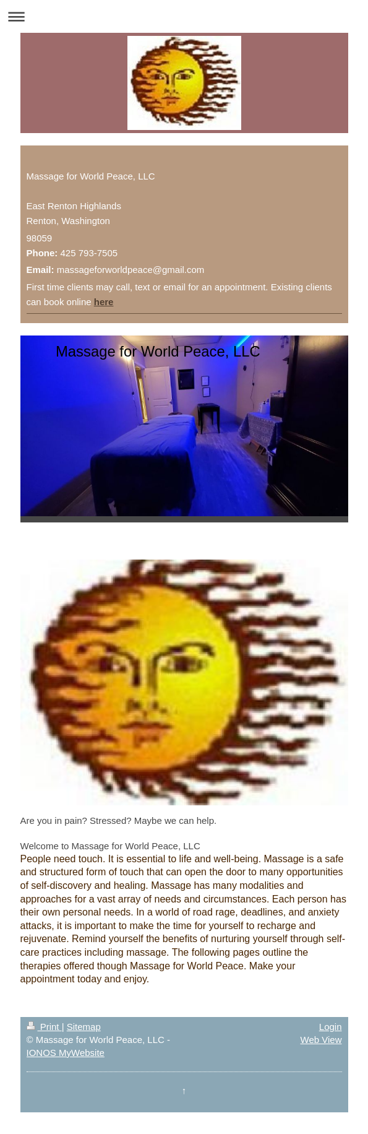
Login (330, 1026)
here (104, 301)
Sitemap (84, 1026)
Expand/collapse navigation (184, 16)
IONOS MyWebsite (66, 1052)
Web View (321, 1039)
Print (44, 1026)
